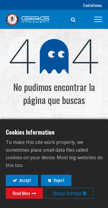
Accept (24, 180)
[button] (73, 19)
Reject (59, 180)
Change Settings (67, 193)
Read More (21, 193)
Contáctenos (92, 5)
